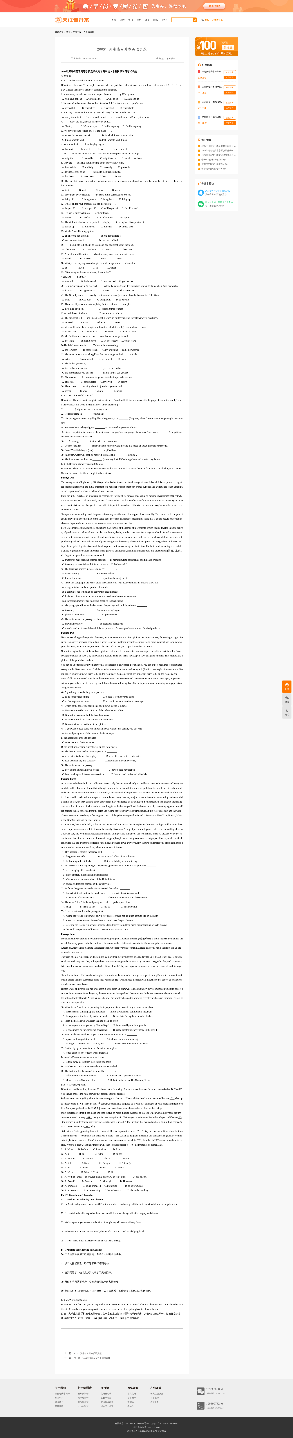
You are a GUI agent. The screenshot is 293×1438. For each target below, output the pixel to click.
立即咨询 (229, 77)
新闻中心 (59, 1398)
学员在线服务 (156, 1394)
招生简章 (171, 58)
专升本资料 (88, 32)
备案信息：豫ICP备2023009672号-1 (131, 1423)
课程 (122, 20)
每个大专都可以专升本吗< (213, 169)
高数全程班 (106, 1398)
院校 (155, 20)
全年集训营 (83, 1394)
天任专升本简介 (62, 1394)
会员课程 (154, 1398)
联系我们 (59, 1402)
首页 (113, 20)
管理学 (130, 1402)
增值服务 (154, 1402)
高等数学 (131, 1398)
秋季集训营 (83, 1398)
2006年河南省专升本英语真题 (96, 1358)
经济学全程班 (107, 1406)
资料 (139, 20)
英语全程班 (106, 1394)
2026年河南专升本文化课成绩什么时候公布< (222, 155)
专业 (164, 20)
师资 (147, 20)
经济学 (130, 1406)
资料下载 (77, 32)
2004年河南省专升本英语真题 (88, 1353)
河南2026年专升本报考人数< (214, 164)
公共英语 (131, 1394)
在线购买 (229, 72)
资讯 (130, 20)
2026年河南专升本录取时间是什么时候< (220, 146)
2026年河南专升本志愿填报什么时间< (219, 150)
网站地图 (59, 1406)
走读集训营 (83, 1406)
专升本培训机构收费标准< (213, 160)
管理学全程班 (107, 1402)
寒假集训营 (83, 1402)
